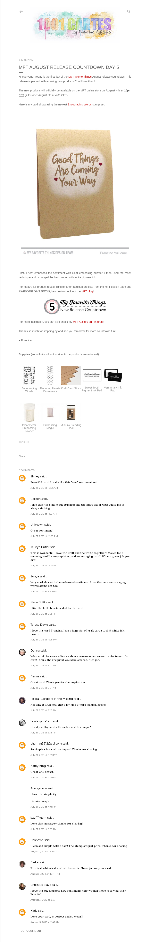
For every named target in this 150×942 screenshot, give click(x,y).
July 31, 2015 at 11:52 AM (43, 513)
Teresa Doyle (39, 624)
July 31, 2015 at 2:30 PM (43, 591)
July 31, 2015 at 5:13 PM (43, 687)
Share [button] (22, 456)
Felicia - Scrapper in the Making (51, 699)
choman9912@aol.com (46, 743)
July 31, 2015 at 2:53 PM (43, 613)
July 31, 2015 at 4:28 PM (43, 639)
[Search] (129, 11)
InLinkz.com (24, 442)
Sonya (34, 576)
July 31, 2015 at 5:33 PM (43, 732)
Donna (35, 650)
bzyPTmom (38, 817)
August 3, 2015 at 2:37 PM (45, 899)
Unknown (37, 524)
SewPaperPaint (41, 721)
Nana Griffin (38, 602)
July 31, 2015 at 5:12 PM (43, 665)
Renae (34, 676)
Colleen (35, 499)
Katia (33, 910)
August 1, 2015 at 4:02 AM (45, 851)
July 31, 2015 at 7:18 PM (43, 806)
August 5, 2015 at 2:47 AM (44, 922)
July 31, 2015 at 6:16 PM (43, 777)
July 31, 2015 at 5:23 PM (43, 710)
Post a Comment (30, 930)
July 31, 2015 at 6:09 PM (43, 754)
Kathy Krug (38, 766)
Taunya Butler (39, 547)
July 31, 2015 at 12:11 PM (43, 565)
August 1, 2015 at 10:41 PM (45, 873)
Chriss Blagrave (40, 885)
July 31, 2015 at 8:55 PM (43, 829)
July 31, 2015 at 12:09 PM (44, 536)
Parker (34, 862)
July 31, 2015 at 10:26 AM (44, 487)
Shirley (34, 476)
